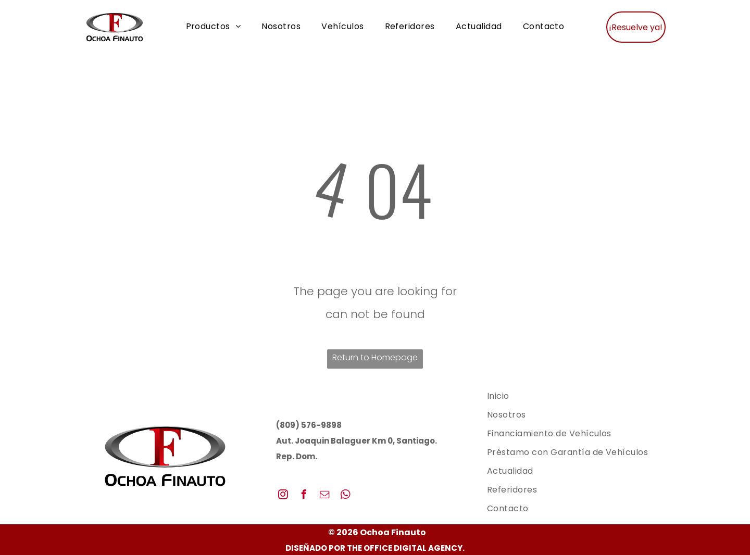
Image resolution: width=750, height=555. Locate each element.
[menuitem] (214, 27)
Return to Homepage (375, 357)
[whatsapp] (346, 495)
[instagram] (283, 495)
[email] (325, 495)
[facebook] (304, 495)
